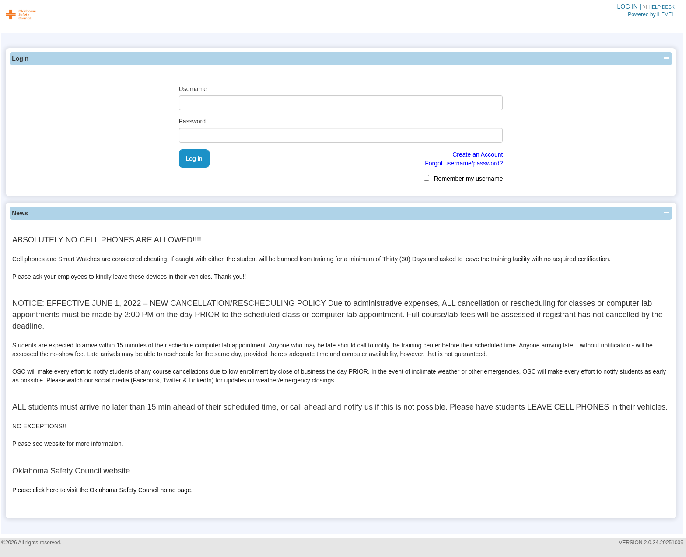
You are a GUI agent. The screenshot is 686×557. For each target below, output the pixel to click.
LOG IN (627, 6)
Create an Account (477, 154)
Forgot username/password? (464, 163)
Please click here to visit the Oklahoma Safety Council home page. (102, 490)
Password (192, 121)
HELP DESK (661, 7)
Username (193, 88)
